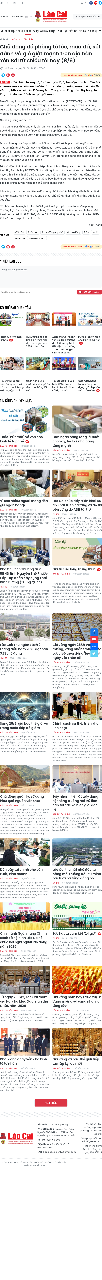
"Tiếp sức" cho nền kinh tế (11, 338)
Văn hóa (44, 31)
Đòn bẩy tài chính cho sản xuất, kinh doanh (21, 872)
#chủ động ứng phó (52, 232)
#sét (95, 232)
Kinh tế (27, 31)
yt (95, 3)
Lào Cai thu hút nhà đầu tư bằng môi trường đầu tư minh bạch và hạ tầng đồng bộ (76, 874)
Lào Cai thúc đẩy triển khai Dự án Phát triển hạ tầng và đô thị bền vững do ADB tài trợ (77, 505)
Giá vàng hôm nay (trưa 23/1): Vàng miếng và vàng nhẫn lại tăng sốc (76, 1001)
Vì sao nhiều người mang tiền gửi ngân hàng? (24, 503)
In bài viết (8, 75)
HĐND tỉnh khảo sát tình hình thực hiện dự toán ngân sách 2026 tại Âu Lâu (37, 341)
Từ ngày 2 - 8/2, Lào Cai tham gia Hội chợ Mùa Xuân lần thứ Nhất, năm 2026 (24, 1001)
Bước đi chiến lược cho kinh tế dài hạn (89, 340)
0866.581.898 (53, 1139)
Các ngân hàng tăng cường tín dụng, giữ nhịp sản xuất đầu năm (89, 385)
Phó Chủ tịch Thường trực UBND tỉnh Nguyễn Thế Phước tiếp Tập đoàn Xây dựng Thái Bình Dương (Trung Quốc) (24, 575)
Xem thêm (51, 1103)
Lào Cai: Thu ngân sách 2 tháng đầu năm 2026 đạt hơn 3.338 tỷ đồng (24, 649)
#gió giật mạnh (37, 238)
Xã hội (36, 31)
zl (100, 3)
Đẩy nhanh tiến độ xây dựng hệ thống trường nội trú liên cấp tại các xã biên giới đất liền (75, 803)
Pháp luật (62, 31)
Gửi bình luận (91, 291)
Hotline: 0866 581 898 (8, 2)
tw (94, 653)
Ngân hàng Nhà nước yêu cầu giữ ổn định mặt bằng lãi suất (38, 385)
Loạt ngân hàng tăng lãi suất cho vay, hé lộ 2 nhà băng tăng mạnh (76, 441)
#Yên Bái (19, 232)
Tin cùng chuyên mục (16, 400)
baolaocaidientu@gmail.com (60, 1151)
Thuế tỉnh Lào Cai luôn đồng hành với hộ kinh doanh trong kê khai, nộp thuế (12, 385)
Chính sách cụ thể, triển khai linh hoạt (75, 725)
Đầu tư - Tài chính (22, 39)
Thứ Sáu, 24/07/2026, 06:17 (1, 2)
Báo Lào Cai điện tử (51, 16)
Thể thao (73, 31)
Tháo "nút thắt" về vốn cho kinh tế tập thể (21, 439)
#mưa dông (73, 232)
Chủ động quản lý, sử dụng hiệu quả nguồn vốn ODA (22, 798)
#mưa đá (19, 238)
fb (91, 3)
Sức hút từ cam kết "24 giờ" (76, 933)
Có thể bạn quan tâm (15, 307)
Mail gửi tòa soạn (14, 2)
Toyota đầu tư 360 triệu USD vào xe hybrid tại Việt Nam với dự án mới (63, 385)
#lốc (86, 232)
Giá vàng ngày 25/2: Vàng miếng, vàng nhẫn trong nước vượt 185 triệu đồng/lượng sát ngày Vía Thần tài (76, 651)
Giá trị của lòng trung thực (76, 569)
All (100, 31)
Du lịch (52, 31)
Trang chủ (2, 31)
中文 (85, 2)
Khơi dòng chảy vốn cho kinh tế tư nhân (23, 1061)
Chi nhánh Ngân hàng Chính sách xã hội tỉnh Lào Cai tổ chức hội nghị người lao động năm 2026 (23, 940)
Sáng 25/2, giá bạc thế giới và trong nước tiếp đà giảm (24, 725)
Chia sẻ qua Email (13, 75)
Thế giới (82, 31)
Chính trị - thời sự (14, 31)
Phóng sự (92, 31)
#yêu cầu (33, 232)
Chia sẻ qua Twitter (3, 75)
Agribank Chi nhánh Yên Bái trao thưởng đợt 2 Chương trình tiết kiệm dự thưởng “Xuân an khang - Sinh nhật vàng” (63, 344)
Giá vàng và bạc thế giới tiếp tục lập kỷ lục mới (75, 1061)
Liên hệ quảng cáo (21, 2)
